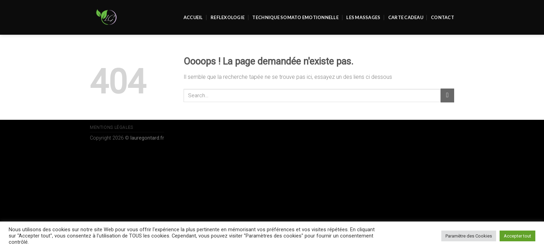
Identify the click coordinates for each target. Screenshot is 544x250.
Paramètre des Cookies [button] (468, 236)
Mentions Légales (111, 127)
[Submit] (447, 95)
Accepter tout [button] (517, 236)
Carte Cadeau (405, 17)
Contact (442, 17)
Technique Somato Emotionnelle (295, 17)
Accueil (193, 17)
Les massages (363, 17)
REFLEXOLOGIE (228, 17)
